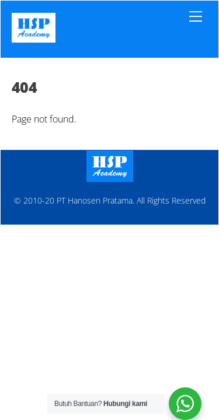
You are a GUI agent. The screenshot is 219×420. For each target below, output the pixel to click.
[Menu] (195, 16)
